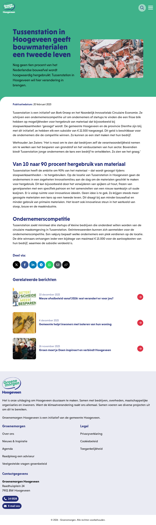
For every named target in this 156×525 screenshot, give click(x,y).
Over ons (8, 433)
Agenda (7, 448)
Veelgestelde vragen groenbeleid (24, 463)
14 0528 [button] (10, 498)
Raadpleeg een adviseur (18, 456)
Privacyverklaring (91, 433)
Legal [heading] (84, 426)
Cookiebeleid (89, 441)
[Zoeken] (142, 8)
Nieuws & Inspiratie (14, 441)
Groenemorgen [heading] (13, 426)
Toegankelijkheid (91, 448)
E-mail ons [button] (12, 505)
